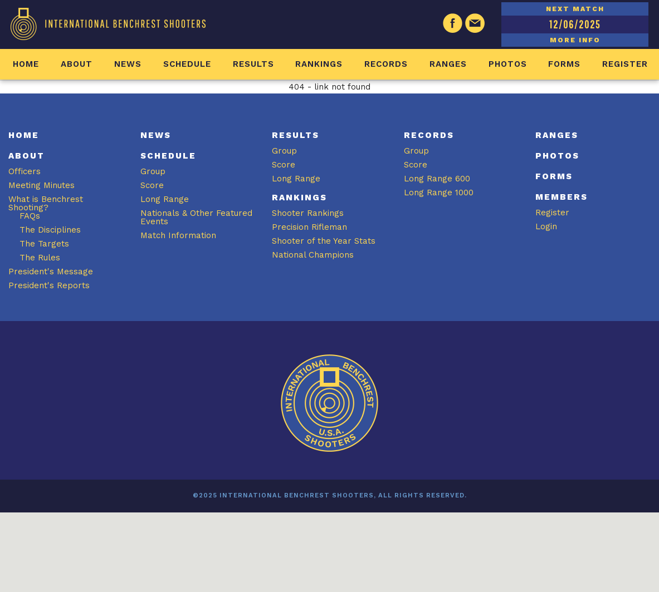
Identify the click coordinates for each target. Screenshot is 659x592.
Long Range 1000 (438, 193)
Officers (24, 171)
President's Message (50, 272)
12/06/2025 (575, 24)
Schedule (187, 64)
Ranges (448, 64)
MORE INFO (575, 40)
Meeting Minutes (41, 185)
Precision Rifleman (309, 227)
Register (625, 64)
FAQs (29, 216)
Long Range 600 (437, 179)
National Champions (313, 255)
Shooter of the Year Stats (323, 241)
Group (152, 171)
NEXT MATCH (575, 9)
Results (253, 64)
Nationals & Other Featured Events (196, 217)
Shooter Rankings (308, 213)
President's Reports (49, 285)
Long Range (164, 199)
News (127, 64)
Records (386, 64)
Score (152, 185)
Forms (564, 64)
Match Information (178, 235)
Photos (508, 64)
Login (546, 226)
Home (26, 64)
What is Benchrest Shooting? (45, 203)
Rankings (319, 64)
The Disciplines (50, 230)
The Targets (44, 244)
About (76, 64)
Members (561, 197)
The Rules (39, 258)
